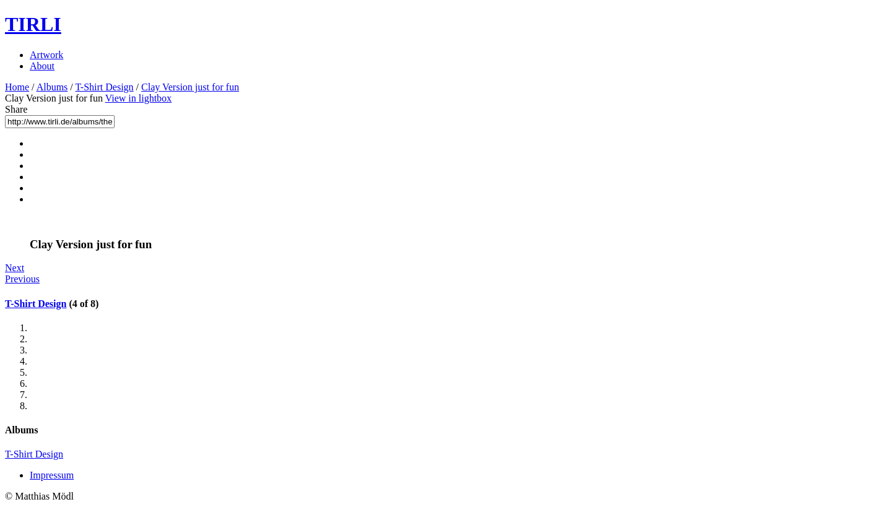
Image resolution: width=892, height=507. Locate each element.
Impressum (52, 475)
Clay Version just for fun (190, 87)
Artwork (46, 55)
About (42, 66)
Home (17, 87)
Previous (22, 279)
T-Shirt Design (105, 87)
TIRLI (33, 24)
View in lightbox (138, 98)
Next (14, 267)
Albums (52, 87)
